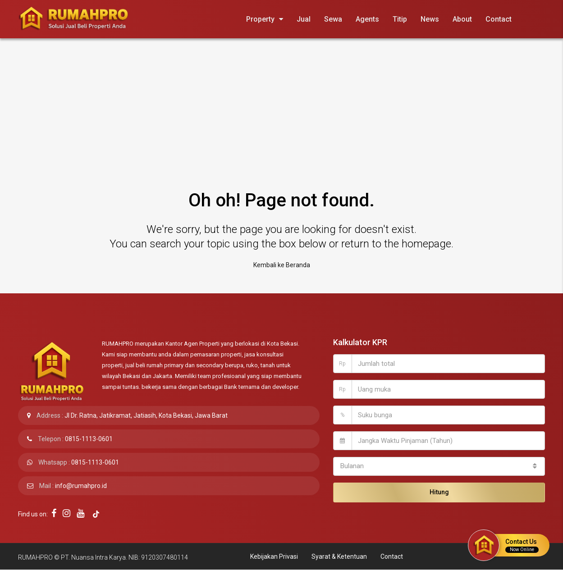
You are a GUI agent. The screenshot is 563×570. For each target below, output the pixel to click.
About (462, 19)
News (430, 19)
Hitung (439, 492)
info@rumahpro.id (81, 485)
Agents (367, 19)
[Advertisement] (281, 106)
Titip (400, 19)
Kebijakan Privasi (274, 556)
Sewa (333, 19)
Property (260, 19)
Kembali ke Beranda (281, 265)
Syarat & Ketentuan (339, 556)
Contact (498, 19)
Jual (304, 19)
